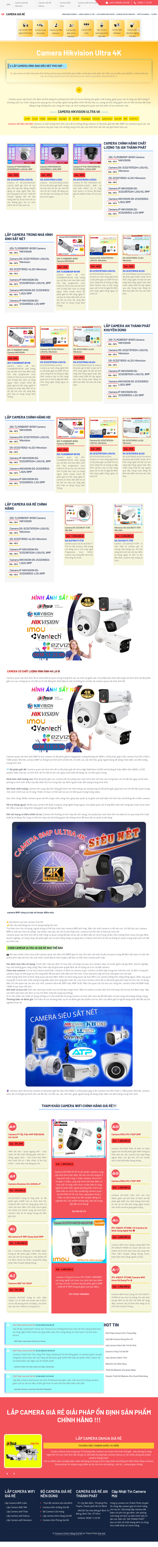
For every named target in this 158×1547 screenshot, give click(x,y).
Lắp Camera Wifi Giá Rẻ (105, 14)
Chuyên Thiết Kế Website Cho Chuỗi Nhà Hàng (127, 1376)
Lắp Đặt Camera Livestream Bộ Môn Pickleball (32, 1389)
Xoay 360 (117, 119)
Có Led (34, 119)
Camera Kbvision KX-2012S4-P (24, 1183)
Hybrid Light (52, 119)
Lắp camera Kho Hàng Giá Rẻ (56, 1515)
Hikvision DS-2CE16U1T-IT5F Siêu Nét (127, 528)
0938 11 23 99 (145, 2)
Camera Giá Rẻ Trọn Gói (125, 14)
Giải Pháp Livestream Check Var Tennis (30, 1341)
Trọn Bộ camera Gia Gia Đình (56, 1503)
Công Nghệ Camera (69, 14)
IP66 (125, 119)
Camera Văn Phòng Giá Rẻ (54, 1520)
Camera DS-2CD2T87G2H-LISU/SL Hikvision (127, 170)
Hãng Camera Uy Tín (86, 14)
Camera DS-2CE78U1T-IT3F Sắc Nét (77, 528)
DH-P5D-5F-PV (79, 1211)
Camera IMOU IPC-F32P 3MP (126, 1180)
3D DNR (76, 119)
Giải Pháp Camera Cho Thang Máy (121, 1333)
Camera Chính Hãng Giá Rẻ (68, 1533)
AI (69, 119)
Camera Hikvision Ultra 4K (79, 112)
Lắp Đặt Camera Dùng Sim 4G (119, 1339)
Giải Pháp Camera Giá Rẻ (24, 1325)
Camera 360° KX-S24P (20, 1283)
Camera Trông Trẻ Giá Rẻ (117, 1351)
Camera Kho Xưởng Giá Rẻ (54, 1507)
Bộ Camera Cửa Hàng (52, 1511)
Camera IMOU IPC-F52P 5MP (126, 1134)
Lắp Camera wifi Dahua (17, 1515)
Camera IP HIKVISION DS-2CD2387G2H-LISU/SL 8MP (19, 167)
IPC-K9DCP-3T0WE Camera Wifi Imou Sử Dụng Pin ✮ (128, 1279)
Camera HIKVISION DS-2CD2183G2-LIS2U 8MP (50, 167)
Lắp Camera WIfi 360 (16, 1507)
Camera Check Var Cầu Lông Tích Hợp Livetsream (34, 1367)
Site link (101, 1533)
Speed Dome (107, 119)
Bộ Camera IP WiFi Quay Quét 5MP (26, 1236)
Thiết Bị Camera (143, 14)
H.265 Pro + (134, 119)
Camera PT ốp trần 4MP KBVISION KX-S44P (26, 1136)
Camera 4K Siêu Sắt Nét (20, 123)
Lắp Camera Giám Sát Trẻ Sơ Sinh (121, 1345)
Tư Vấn (153, 14)
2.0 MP (27, 119)
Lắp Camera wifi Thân (16, 1511)
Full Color (96, 119)
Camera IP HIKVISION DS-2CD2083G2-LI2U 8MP (125, 212)
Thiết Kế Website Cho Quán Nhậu (121, 1370)
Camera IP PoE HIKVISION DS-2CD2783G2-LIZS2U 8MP (87, 167)
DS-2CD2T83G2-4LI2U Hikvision (126, 180)
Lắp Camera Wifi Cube (16, 1503)
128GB (42, 119)
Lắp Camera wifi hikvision (18, 1520)
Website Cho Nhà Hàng (116, 1363)
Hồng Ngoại (85, 119)
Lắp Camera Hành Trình (116, 1357)
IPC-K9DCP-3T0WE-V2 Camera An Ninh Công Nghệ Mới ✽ (129, 1229)
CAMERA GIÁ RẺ (13, 14)
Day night (63, 119)
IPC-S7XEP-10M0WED (79, 1294)
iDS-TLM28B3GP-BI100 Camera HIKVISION (125, 159)
